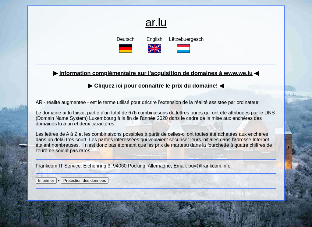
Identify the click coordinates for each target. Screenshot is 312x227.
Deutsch (126, 45)
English (154, 45)
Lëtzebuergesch (186, 45)
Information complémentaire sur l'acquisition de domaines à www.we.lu (156, 73)
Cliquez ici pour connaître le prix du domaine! (156, 85)
